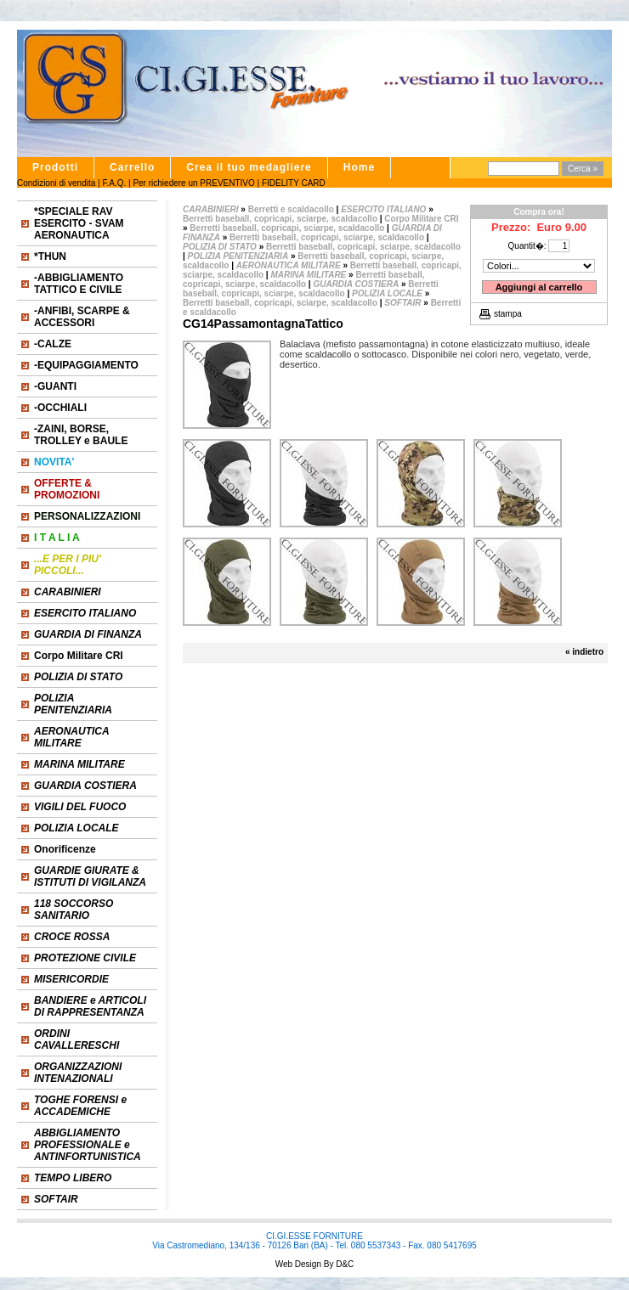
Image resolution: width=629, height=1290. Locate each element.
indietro (588, 651)
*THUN (50, 256)
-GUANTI (55, 386)
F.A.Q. (114, 183)
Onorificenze (65, 849)
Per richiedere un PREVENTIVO (193, 183)
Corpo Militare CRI (78, 656)
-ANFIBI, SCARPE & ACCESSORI (82, 317)
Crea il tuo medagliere (248, 167)
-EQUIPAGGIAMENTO (86, 365)
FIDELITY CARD (294, 183)
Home (359, 167)
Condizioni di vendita (56, 183)
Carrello (132, 167)
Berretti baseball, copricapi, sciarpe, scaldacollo (281, 218)
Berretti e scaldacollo (291, 209)
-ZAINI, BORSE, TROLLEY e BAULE (81, 435)
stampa (508, 313)
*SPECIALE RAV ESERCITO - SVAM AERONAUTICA (79, 223)
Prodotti (55, 167)
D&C (343, 1264)
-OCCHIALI (60, 408)
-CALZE (52, 344)
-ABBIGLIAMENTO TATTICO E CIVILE (78, 284)
